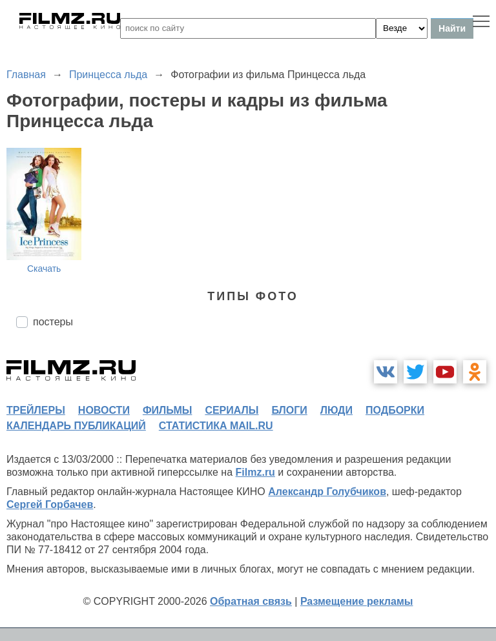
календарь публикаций (76, 425)
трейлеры (35, 410)
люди (336, 410)
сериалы (231, 410)
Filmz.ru (255, 472)
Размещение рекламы (356, 601)
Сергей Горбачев (49, 504)
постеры (53, 321)
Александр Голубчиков (327, 491)
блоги (289, 410)
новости (104, 410)
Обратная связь (251, 601)
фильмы (167, 410)
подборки (395, 410)
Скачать (44, 268)
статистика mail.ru (216, 425)
